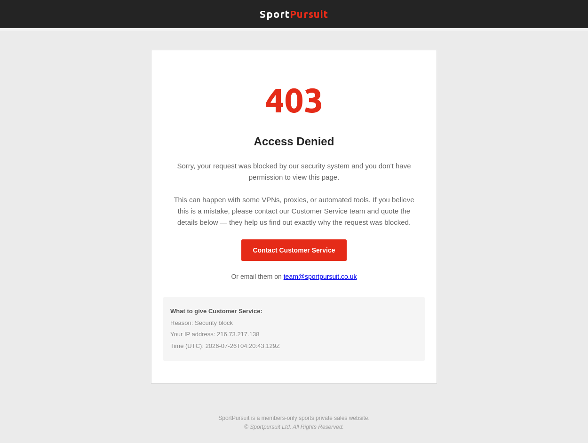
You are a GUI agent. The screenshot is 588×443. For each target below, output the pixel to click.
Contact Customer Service (294, 250)
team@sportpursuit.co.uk (320, 276)
